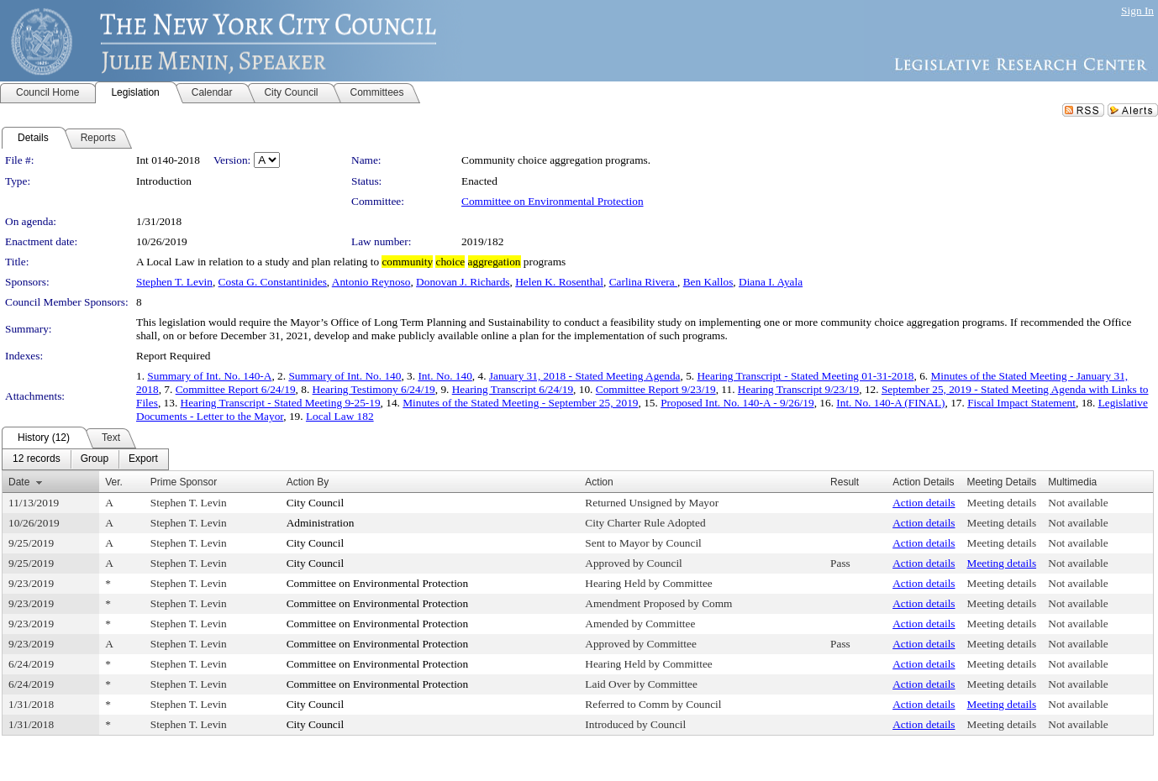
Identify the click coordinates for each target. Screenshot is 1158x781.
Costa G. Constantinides (272, 281)
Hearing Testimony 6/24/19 (374, 389)
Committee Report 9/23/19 (656, 389)
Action (599, 482)
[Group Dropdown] (94, 459)
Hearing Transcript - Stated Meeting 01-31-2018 (805, 376)
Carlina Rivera (643, 281)
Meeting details (1002, 502)
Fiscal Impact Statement (1021, 402)
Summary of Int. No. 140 (344, 376)
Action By (308, 482)
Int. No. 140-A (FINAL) (890, 402)
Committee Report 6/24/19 (236, 389)
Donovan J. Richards (462, 281)
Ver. (114, 482)
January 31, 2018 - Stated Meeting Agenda (585, 376)
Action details (923, 502)
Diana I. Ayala (771, 281)
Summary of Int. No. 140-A (209, 376)
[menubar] (85, 459)
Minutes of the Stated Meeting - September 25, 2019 (520, 402)
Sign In (1137, 10)
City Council (316, 502)
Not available (1078, 502)
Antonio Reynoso (371, 281)
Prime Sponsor (183, 482)
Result (844, 482)
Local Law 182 (340, 416)
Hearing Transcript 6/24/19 (512, 389)
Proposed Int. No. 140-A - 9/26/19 (737, 402)
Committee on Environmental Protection (552, 201)
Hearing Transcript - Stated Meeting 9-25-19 (281, 402)
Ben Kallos (708, 281)
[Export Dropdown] (143, 459)
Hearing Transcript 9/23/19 (798, 389)
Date (18, 482)
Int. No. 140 (444, 376)
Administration (321, 522)
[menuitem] (37, 459)
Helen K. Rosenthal (559, 281)
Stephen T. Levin (174, 281)
